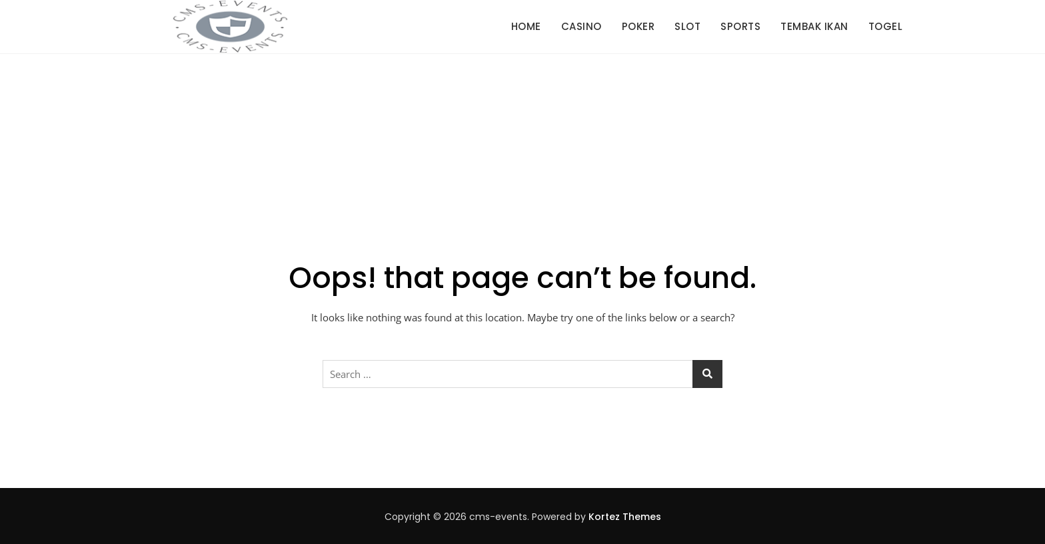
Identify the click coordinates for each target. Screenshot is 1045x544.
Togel (885, 26)
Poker (638, 26)
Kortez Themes (624, 516)
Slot (687, 26)
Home (526, 26)
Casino (581, 26)
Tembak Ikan (814, 26)
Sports (740, 26)
